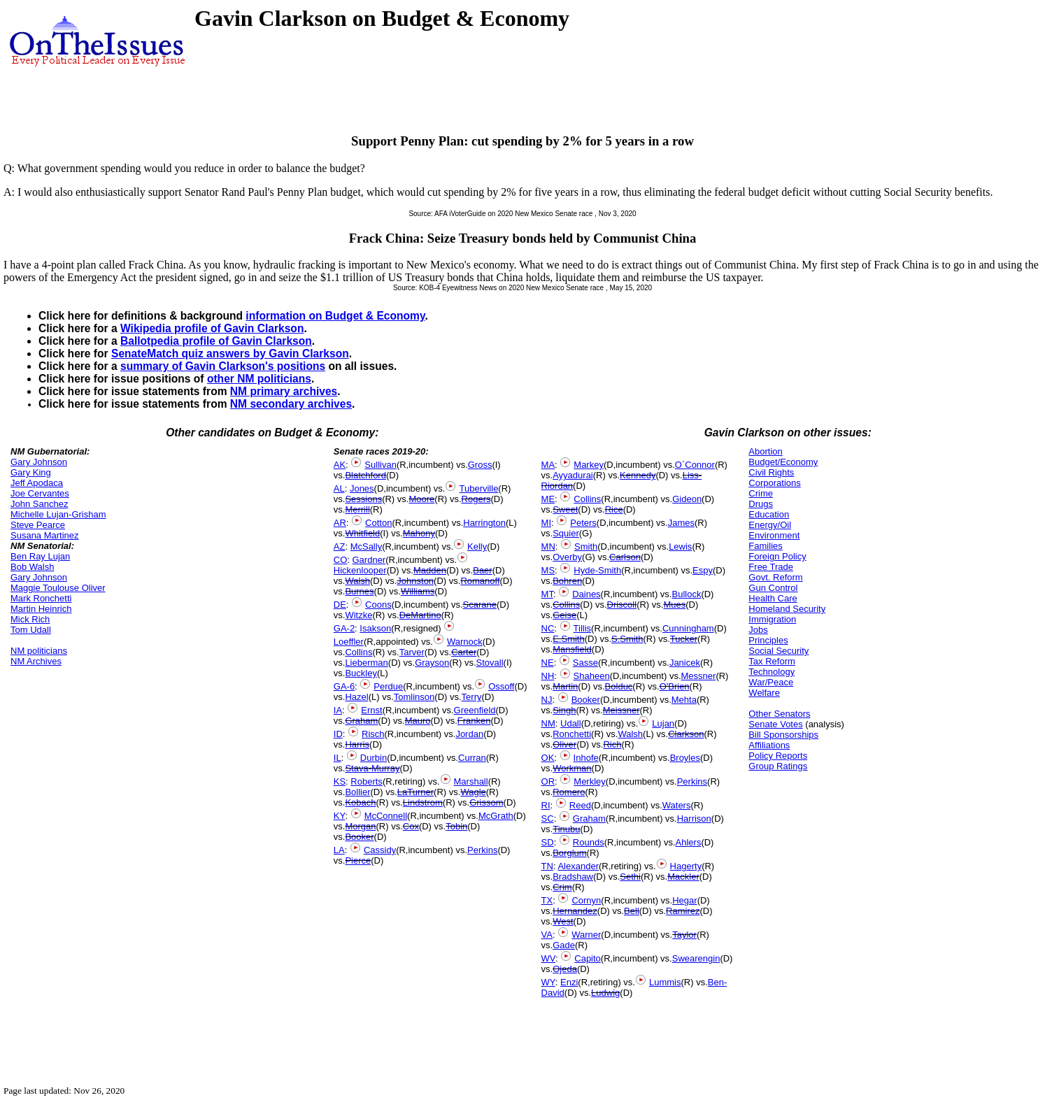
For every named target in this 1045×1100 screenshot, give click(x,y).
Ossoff (501, 686)
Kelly (477, 546)
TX (547, 900)
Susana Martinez (44, 535)
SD (547, 842)
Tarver (412, 652)
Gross (480, 464)
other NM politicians (259, 379)
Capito (587, 958)
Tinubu (566, 829)
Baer (482, 570)
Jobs (757, 629)
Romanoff (479, 581)
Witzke (358, 615)
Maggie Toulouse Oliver (58, 588)
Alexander (578, 866)
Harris (357, 744)
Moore (421, 499)
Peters (583, 522)
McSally (366, 546)
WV (548, 958)
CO (341, 560)
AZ (340, 546)
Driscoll (622, 604)
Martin (565, 686)
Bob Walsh (32, 567)
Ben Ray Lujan (40, 556)
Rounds (588, 842)
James (681, 522)
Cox (411, 826)
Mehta (684, 699)
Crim (562, 887)
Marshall (471, 781)
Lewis (680, 546)
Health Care (772, 598)
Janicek (684, 662)
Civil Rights (771, 472)
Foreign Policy (777, 556)
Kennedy (637, 475)
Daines (586, 594)
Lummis (665, 982)
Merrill (357, 509)
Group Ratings (777, 766)
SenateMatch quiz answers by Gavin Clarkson (230, 353)
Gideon (687, 499)
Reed (580, 805)
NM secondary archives (291, 404)
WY (548, 982)
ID (338, 734)
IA (338, 710)
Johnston (415, 581)
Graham (361, 720)
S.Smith (627, 639)
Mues (674, 604)
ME (548, 499)
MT (547, 594)
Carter (463, 652)
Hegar (684, 900)
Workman (572, 768)
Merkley (590, 781)
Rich (612, 744)
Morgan (360, 826)
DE (340, 604)
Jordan (469, 734)
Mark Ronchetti (40, 598)
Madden (429, 570)
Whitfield (362, 533)
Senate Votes (775, 724)
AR (340, 522)
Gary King (30, 472)
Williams (417, 591)
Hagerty (686, 866)
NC (548, 628)
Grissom (486, 802)
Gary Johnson (38, 462)
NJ (547, 699)
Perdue (388, 686)
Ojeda (565, 969)
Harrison (694, 818)
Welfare (764, 692)
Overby (567, 557)
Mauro (418, 720)
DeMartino (420, 615)
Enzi (569, 982)
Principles (768, 640)
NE (547, 662)
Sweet (565, 509)
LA (339, 850)
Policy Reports (777, 755)
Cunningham (688, 628)
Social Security (778, 650)
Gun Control (772, 588)
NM (548, 723)
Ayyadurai (573, 475)
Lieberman (366, 662)
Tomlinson (414, 697)
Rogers (476, 499)
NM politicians (38, 650)
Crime (760, 493)
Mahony (419, 533)
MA (548, 464)
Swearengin (696, 958)
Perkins (482, 850)
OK (548, 757)
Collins (358, 652)
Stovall (490, 662)
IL (337, 757)
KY (340, 815)
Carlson (625, 557)
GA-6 (344, 686)
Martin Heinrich (40, 608)
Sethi (630, 876)
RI (545, 805)
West (563, 921)
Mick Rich (30, 619)
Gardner (369, 560)
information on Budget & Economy (335, 316)
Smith (585, 546)
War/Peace (770, 682)
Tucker (683, 639)
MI (546, 522)
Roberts (366, 781)
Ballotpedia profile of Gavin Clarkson (216, 341)
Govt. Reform (775, 577)
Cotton (378, 522)
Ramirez (682, 911)
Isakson (375, 628)
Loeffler (349, 641)
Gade (564, 945)
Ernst (371, 710)
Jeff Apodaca (36, 483)
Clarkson (686, 734)
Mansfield (572, 649)
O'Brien (675, 686)
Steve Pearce (37, 525)
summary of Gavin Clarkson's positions (222, 366)
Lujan (663, 723)
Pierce (358, 860)
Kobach (360, 802)
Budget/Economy (783, 462)
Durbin (373, 757)
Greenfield (475, 710)
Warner (586, 934)
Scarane (480, 604)
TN (547, 866)
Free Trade (770, 567)
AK (340, 464)
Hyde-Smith (597, 570)
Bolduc (619, 686)
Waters (676, 805)
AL (339, 488)
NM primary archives (283, 391)
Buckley (361, 673)
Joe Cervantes (39, 493)
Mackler (683, 876)
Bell (631, 911)
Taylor (684, 934)
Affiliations (769, 745)
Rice (614, 509)
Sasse (585, 662)
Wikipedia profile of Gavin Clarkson (212, 328)
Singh (564, 710)
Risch (373, 734)
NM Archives (36, 661)
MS (548, 570)
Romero (569, 792)
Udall (570, 723)
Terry (472, 697)
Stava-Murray (372, 768)
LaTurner (415, 792)
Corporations (774, 483)
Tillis (583, 628)
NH (548, 676)
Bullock (686, 594)
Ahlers (689, 842)
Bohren (567, 581)
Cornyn (586, 900)
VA (547, 934)
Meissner (621, 710)
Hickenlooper (360, 570)
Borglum (569, 853)
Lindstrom (423, 802)
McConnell (385, 815)
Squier (566, 533)
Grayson (432, 662)
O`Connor (695, 464)
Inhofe (586, 757)
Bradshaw (573, 876)
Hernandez (575, 911)
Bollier (357, 792)
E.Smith (569, 639)
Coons (378, 604)
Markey (589, 464)
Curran (472, 757)
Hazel (356, 697)
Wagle (472, 792)
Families (765, 546)
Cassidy (380, 850)
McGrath (495, 815)
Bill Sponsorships (783, 734)
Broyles (685, 757)
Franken (474, 720)
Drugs (760, 504)
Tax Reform (771, 661)
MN (548, 546)
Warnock (465, 641)
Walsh (357, 581)
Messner (698, 676)
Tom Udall (30, 629)
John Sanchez (39, 504)
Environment (773, 535)
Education (768, 514)
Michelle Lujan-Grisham (58, 514)
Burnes (359, 591)
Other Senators (779, 713)
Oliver (564, 744)
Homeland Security (786, 608)
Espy (702, 570)
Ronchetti (572, 734)
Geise (564, 615)
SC (547, 818)
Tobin (456, 826)
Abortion (765, 451)
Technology (771, 671)
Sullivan (380, 464)
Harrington (484, 522)
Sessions (363, 499)
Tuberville (478, 488)
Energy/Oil (769, 525)
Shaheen (592, 676)
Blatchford (365, 475)
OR (548, 781)
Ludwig (605, 992)
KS (340, 781)
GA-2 (344, 628)
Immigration (772, 619)
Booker (359, 836)
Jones (362, 488)
